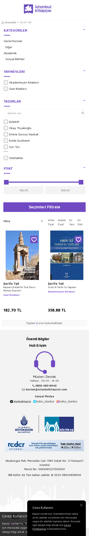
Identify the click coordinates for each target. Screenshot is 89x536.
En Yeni (71, 222)
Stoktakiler (13, 158)
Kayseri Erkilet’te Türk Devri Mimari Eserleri (19, 289)
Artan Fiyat (51, 222)
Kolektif (11, 122)
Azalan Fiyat (62, 222)
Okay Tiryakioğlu (17, 128)
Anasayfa (9, 22)
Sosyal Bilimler (15, 59)
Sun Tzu (12, 147)
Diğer (8, 47)
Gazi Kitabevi (15, 89)
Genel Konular (13, 41)
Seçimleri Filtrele (44, 207)
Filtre (23, 221)
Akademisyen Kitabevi (21, 82)
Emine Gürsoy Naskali (21, 134)
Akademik (10, 53)
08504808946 (71, 475)
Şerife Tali (11, 283)
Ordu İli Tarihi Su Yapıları (62, 287)
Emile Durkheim (17, 140)
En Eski (80, 222)
